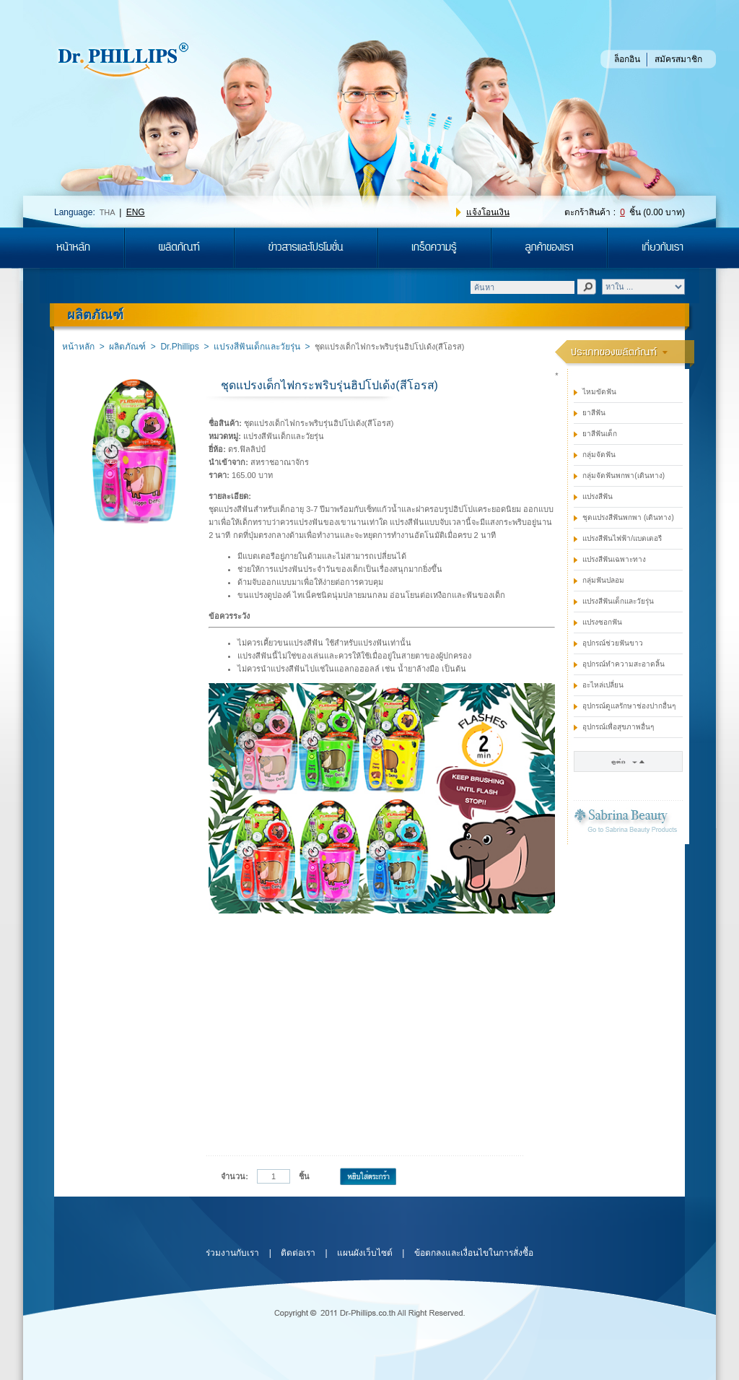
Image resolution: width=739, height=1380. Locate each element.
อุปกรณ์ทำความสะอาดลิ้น (623, 664)
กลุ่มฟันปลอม (603, 580)
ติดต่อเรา (298, 1253)
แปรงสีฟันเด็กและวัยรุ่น (257, 347)
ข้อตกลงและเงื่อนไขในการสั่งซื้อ (473, 1253)
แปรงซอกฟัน (602, 622)
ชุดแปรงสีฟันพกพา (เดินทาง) (627, 517)
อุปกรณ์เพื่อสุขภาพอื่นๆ (618, 727)
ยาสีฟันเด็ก (599, 434)
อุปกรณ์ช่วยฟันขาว (612, 643)
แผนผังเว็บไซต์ (365, 1253)
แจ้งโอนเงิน (488, 212)
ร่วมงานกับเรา (232, 1253)
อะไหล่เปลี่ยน (603, 685)
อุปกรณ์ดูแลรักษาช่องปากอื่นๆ (628, 706)
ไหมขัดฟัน (599, 392)
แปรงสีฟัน (597, 496)
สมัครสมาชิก (678, 59)
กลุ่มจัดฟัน (599, 455)
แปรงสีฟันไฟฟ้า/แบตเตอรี (622, 538)
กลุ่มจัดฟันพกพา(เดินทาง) (623, 475)
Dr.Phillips (179, 347)
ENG (135, 212)
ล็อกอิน (627, 59)
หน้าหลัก (78, 347)
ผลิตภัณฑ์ (127, 347)
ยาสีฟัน (593, 413)
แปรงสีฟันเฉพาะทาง (614, 559)
